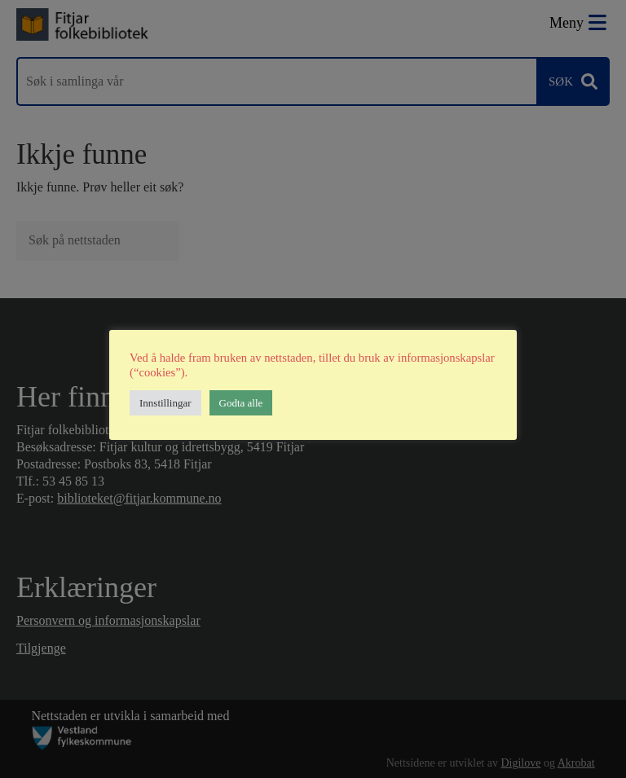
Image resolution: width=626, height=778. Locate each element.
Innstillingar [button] (165, 403)
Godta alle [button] (241, 403)
